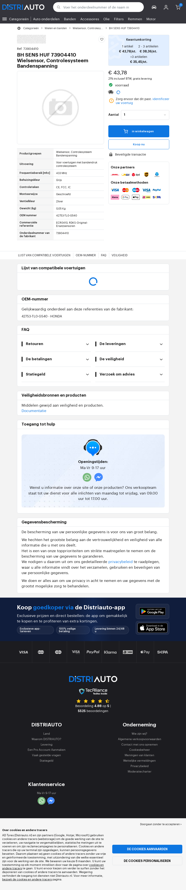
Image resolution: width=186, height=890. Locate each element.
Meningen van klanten (139, 755)
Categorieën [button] (19, 19)
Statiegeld (46, 760)
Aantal (113, 114)
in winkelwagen (139, 131)
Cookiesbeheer (139, 749)
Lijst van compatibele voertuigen (44, 255)
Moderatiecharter (139, 771)
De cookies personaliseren (147, 860)
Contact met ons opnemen (139, 744)
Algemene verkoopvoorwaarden (139, 739)
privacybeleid (120, 561)
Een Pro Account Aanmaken (46, 749)
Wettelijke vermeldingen (139, 760)
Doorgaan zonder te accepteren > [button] (161, 824)
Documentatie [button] (34, 410)
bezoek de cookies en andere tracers (27, 879)
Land (46, 733)
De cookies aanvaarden (147, 849)
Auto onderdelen (46, 19)
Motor (151, 19)
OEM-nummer (86, 255)
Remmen (135, 19)
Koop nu (139, 144)
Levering (46, 744)
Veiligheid (119, 255)
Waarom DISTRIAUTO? (46, 739)
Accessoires (89, 19)
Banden (70, 19)
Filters (119, 19)
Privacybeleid (140, 766)
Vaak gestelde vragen (46, 755)
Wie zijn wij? (139, 733)
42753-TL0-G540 (42, 316)
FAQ (103, 255)
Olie (106, 19)
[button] (154, 7)
